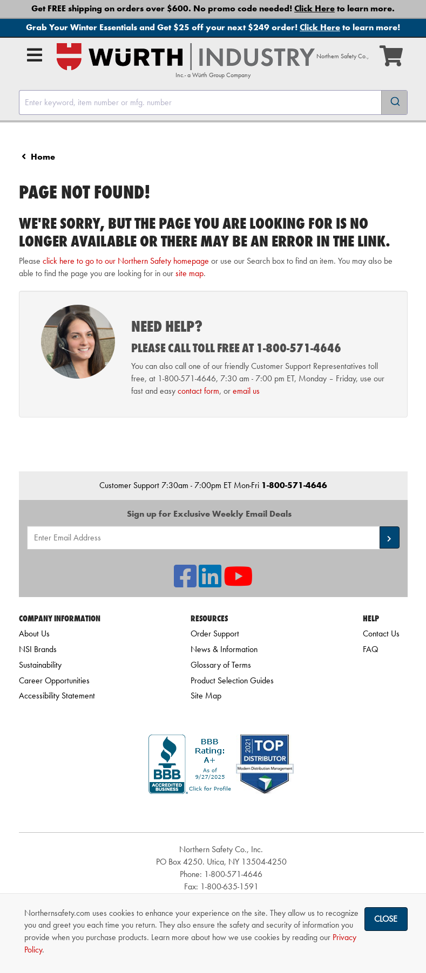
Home (43, 157)
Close (385, 919)
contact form (198, 391)
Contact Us (381, 633)
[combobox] (213, 102)
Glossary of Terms (221, 665)
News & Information (224, 649)
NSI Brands (38, 649)
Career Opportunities (54, 680)
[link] (221, 813)
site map (189, 273)
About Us (34, 633)
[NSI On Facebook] (185, 583)
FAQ (370, 649)
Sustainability (40, 665)
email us (246, 391)
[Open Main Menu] (34, 55)
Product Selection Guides (232, 680)
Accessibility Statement (57, 695)
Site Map (206, 695)
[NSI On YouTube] (238, 583)
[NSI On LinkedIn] (210, 583)
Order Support (215, 633)
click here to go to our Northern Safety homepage (126, 261)
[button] (390, 537)
